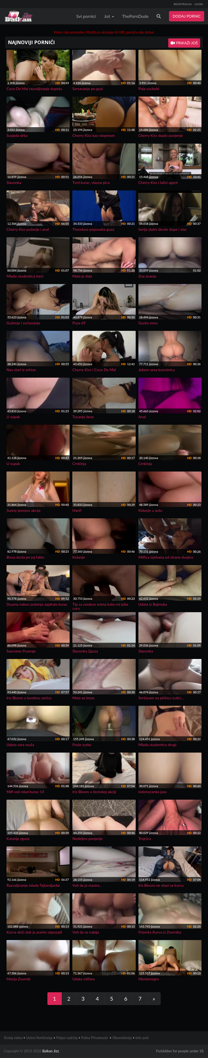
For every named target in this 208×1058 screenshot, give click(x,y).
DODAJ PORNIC (187, 16)
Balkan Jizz (50, 1051)
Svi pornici (86, 16)
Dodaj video (13, 1038)
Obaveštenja (122, 1038)
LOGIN (198, 4)
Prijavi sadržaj (66, 1038)
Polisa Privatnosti (94, 1038)
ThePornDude (135, 16)
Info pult (142, 1038)
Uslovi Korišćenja (39, 1038)
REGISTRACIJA (183, 4)
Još (109, 16)
